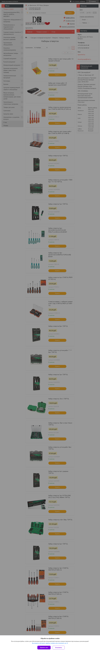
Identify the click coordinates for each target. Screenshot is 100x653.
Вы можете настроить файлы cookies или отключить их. (49, 643)
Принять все (44, 647)
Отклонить (58, 647)
